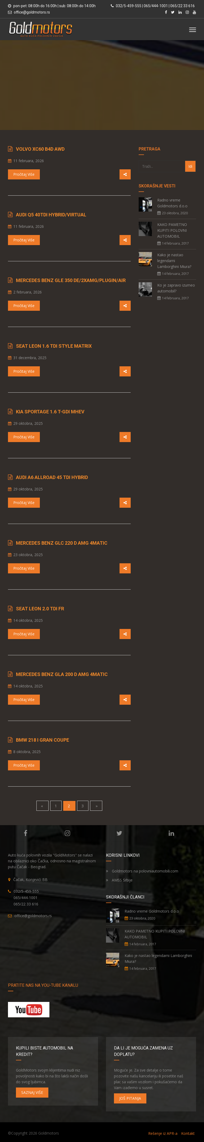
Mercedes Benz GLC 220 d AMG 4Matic (61, 543)
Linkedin (170, 833)
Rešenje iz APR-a (162, 1133)
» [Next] (96, 805)
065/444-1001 (25, 897)
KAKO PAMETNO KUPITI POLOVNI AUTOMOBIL (172, 230)
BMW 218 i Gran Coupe (42, 740)
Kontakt (188, 1133)
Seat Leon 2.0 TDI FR (40, 608)
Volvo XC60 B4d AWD (40, 149)
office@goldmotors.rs (32, 12)
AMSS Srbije (119, 880)
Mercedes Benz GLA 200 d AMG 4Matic (62, 674)
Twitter (119, 833)
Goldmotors (48, 1133)
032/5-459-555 (26, 891)
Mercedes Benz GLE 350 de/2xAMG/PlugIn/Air (71, 280)
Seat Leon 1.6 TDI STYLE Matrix (54, 346)
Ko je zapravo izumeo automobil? (176, 288)
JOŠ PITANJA (130, 1098)
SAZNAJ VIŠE (32, 1092)
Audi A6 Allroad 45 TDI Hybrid (52, 477)
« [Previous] (42, 805)
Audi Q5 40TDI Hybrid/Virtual (51, 214)
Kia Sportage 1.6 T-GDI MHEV (50, 411)
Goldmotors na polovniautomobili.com (142, 871)
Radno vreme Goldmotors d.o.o (172, 203)
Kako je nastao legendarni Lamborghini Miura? (174, 260)
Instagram (67, 833)
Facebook (25, 833)
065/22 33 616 (26, 903)
